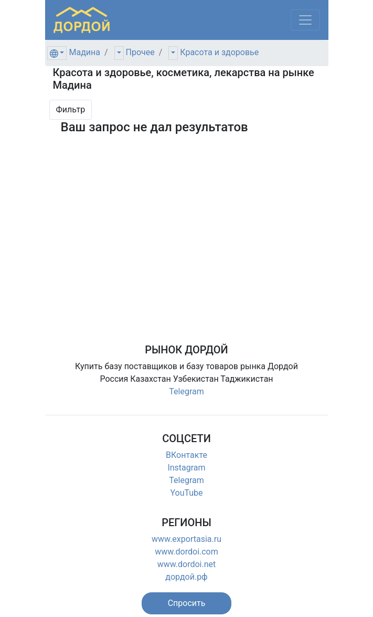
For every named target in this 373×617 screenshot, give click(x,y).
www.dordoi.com (186, 552)
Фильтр (71, 109)
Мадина (84, 52)
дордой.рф (186, 577)
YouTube (186, 493)
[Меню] (305, 19)
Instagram (186, 468)
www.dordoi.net (186, 564)
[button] (186, 603)
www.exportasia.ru (186, 539)
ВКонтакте (186, 455)
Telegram (186, 391)
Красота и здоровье (219, 52)
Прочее (140, 52)
